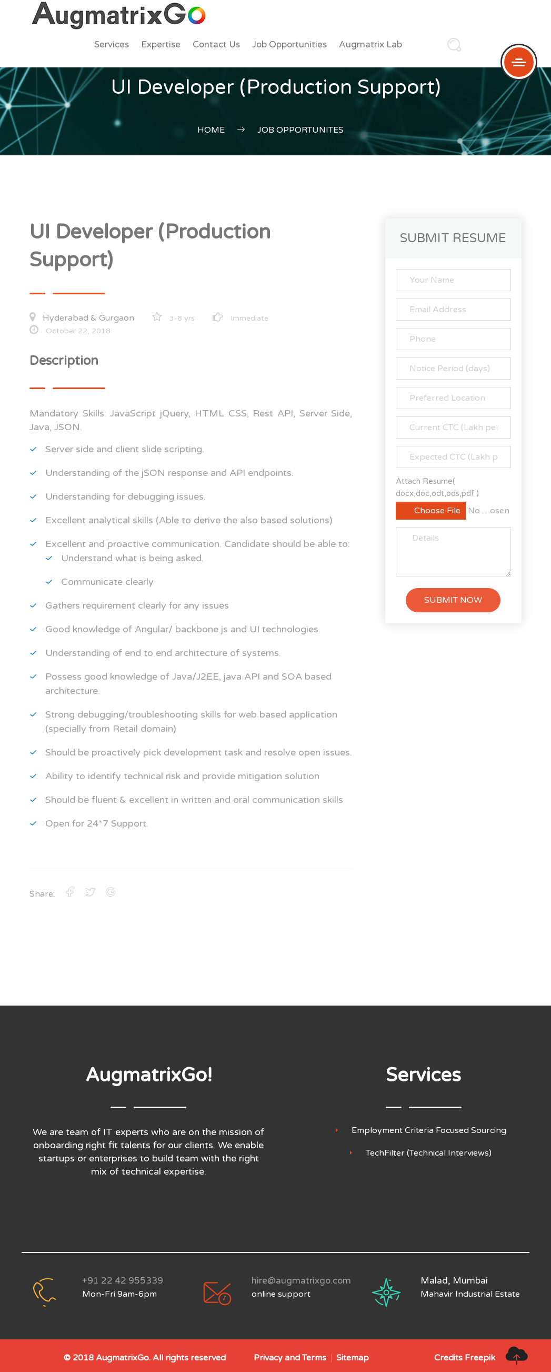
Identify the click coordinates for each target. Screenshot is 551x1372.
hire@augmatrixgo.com (301, 1280)
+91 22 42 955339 (122, 1280)
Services (111, 44)
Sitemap (352, 1358)
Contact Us (216, 44)
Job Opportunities (289, 44)
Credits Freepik (464, 1358)
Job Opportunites (300, 130)
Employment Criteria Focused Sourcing (429, 1131)
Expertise (161, 44)
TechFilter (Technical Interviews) (429, 1153)
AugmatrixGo (122, 1358)
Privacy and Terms (290, 1358)
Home (211, 130)
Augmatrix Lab (370, 44)
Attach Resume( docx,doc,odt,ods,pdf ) (437, 487)
